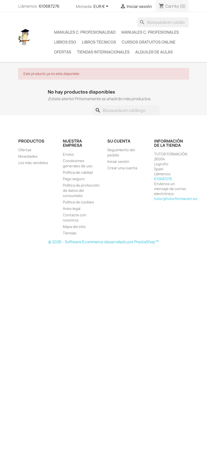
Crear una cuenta (122, 168)
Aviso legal (71, 208)
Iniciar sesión (118, 161)
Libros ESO (65, 42)
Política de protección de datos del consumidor (81, 190)
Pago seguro (74, 178)
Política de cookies (78, 202)
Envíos (68, 154)
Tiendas (69, 233)
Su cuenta (118, 141)
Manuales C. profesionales (150, 32)
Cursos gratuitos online (148, 42)
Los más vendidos (33, 162)
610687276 (49, 6)
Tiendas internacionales (103, 52)
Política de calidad (78, 172)
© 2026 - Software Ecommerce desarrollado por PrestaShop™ (103, 242)
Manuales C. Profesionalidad (85, 32)
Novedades (28, 156)
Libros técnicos (99, 42)
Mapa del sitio (74, 226)
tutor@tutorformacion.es (175, 198)
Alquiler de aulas (154, 52)
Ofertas (62, 52)
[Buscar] (163, 22)
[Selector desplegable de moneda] (101, 7)
